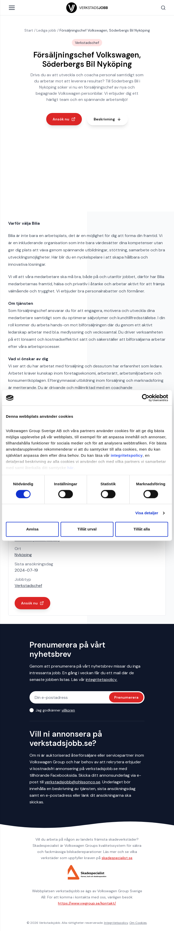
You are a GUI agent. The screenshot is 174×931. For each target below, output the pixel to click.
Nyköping (23, 554)
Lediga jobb (46, 30)
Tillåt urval (87, 529)
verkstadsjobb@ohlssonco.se (72, 782)
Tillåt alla (141, 529)
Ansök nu (64, 119)
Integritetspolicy (116, 923)
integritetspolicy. (101, 679)
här (70, 468)
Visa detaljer (146, 513)
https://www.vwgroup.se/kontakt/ (87, 903)
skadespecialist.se (117, 858)
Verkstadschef (28, 585)
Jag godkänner (55, 710)
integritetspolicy (126, 455)
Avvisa (32, 529)
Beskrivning (107, 119)
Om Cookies (138, 923)
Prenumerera (126, 697)
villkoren (68, 710)
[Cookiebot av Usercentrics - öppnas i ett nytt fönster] (145, 398)
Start (28, 30)
